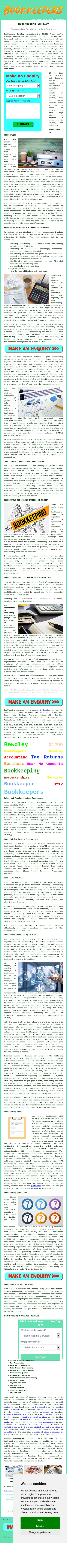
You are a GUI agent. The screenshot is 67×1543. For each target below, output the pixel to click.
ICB (25, 678)
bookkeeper (32, 1304)
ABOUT (45, 19)
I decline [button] (40, 1526)
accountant (31, 211)
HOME (33, 19)
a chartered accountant (27, 1424)
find (11, 1289)
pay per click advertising (50, 1410)
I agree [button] (40, 1520)
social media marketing (36, 1412)
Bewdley (46, 710)
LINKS (39, 19)
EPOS (29, 1429)
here (18, 1311)
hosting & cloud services (34, 1417)
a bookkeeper (14, 1405)
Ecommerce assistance (14, 1414)
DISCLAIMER (60, 19)
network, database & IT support (26, 1419)
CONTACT (51, 19)
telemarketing (16, 1410)
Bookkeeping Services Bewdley (21, 1316)
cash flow (45, 900)
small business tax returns (34, 1163)
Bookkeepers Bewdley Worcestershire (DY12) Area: (29, 34)
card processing (39, 1407)
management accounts (13, 1166)
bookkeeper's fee (38, 187)
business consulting (53, 1414)
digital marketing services (47, 1427)
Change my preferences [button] (40, 1532)
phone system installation (42, 1422)
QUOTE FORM (36, 1186)
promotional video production (46, 1432)
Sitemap (6, 1519)
